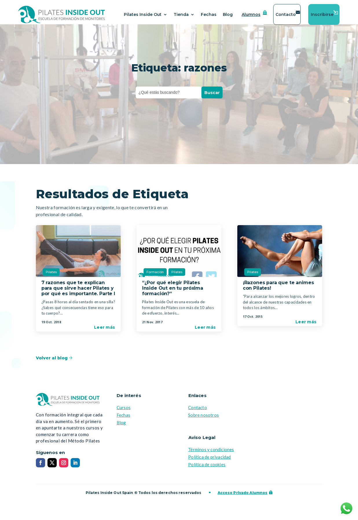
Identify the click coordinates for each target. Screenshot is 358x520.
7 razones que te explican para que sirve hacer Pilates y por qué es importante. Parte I (78, 291)
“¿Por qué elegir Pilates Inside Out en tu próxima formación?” (172, 291)
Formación (155, 275)
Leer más (104, 330)
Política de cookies (206, 468)
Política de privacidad (209, 460)
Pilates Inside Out (142, 14)
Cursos (124, 411)
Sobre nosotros (203, 418)
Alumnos (251, 14)
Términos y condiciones (211, 452)
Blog (228, 14)
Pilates (51, 275)
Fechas (208, 14)
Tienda (181, 14)
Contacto (286, 14)
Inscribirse (322, 14)
